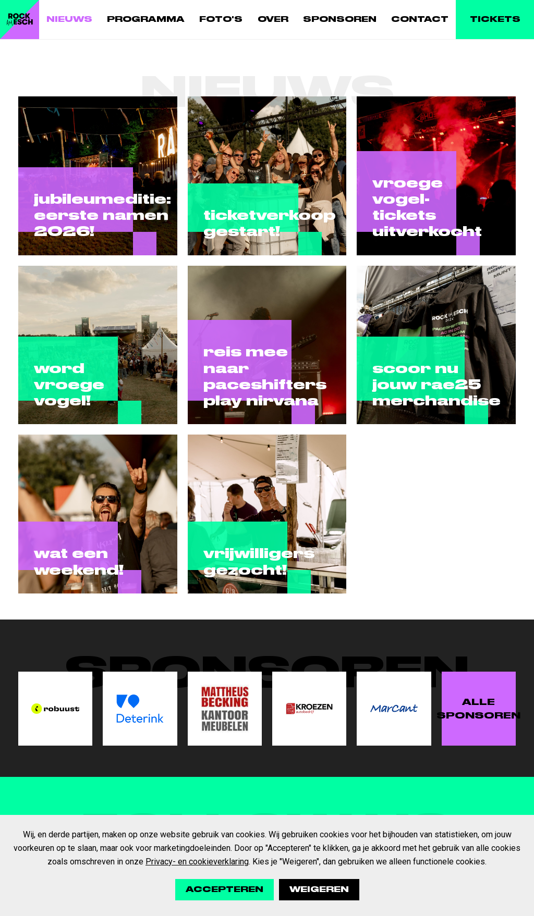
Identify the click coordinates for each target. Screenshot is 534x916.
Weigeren (319, 889)
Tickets (495, 19)
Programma (146, 19)
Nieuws (69, 19)
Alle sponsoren (479, 709)
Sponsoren (340, 19)
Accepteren (224, 889)
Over (273, 19)
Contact (419, 19)
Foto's (220, 19)
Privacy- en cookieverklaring (197, 862)
